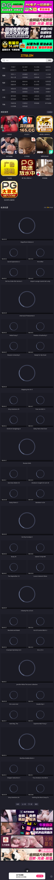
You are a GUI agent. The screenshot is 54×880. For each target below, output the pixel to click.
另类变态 (48, 84)
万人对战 (36, 67)
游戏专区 (48, 67)
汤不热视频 (48, 103)
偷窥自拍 (13, 89)
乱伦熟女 (36, 84)
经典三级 (25, 84)
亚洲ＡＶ (13, 74)
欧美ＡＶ (36, 74)
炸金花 (25, 70)
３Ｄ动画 (48, 74)
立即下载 (39, 876)
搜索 (49, 60)
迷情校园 (13, 99)
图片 (3, 90)
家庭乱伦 (25, 96)
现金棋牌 (36, 70)
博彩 (3, 68)
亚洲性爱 (13, 81)
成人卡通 (36, 81)
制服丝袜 (13, 84)
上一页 (24, 804)
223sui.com (27, 55)
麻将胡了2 (13, 70)
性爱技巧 (48, 99)
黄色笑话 (36, 99)
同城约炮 (13, 103)
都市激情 (13, 96)
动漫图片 (48, 89)
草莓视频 (36, 103)
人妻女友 (36, 96)
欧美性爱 (48, 81)
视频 (3, 75)
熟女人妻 (13, 77)
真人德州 (25, 67)
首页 (17, 804)
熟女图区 (36, 92)
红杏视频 (13, 106)
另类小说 (25, 99)
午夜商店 (25, 103)
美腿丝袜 (13, 92)
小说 (3, 97)
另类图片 (48, 92)
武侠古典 (48, 96)
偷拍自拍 (25, 81)
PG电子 (13, 67)
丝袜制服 (25, 77)
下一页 (30, 804)
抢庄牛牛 (48, 70)
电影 (3, 83)
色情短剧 (25, 106)
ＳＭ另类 (48, 77)
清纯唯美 (25, 92)
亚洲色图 (25, 89)
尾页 (36, 804)
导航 (3, 104)
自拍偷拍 (25, 74)
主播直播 (36, 77)
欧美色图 (36, 89)
